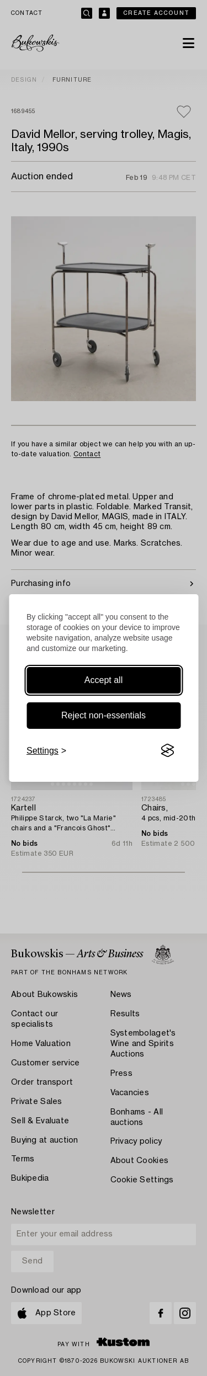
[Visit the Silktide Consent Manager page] (167, 751)
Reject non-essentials (103, 715)
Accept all (103, 680)
